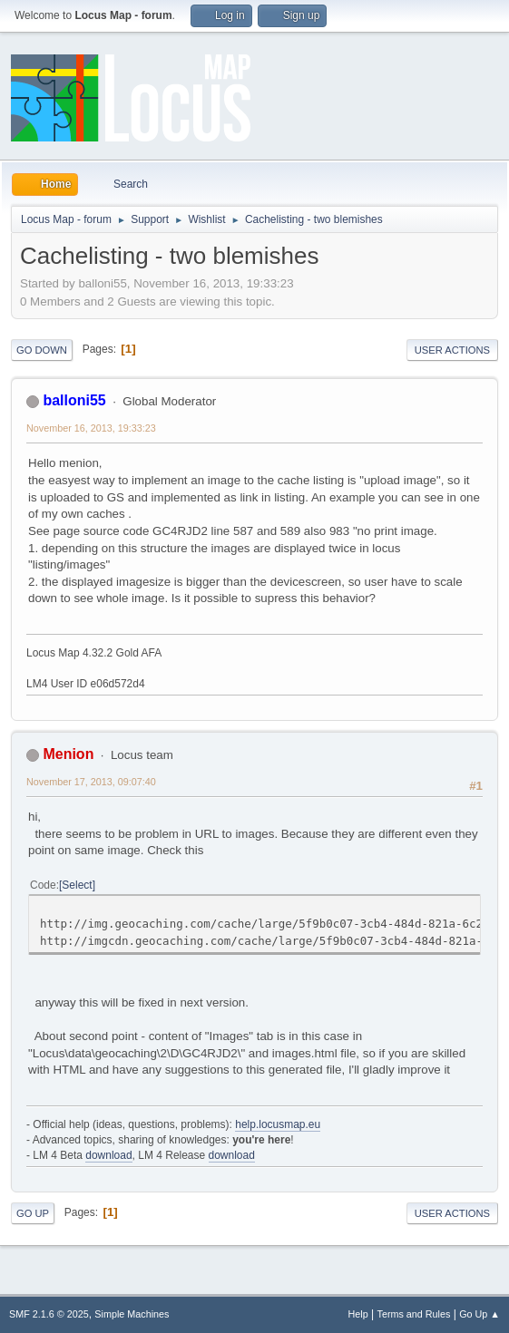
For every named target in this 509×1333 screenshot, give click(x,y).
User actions (452, 350)
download (108, 1155)
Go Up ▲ (479, 1314)
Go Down (41, 350)
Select (77, 885)
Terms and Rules (414, 1314)
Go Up (32, 1213)
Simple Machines (131, 1314)
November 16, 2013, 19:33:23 (91, 428)
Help (358, 1314)
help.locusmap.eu (277, 1124)
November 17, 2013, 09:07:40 (91, 781)
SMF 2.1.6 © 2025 (49, 1314)
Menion (68, 754)
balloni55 (74, 400)
